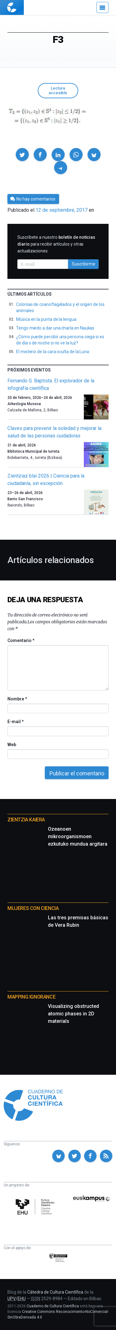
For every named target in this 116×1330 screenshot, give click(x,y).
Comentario (20, 640)
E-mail (15, 721)
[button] (22, 154)
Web (11, 744)
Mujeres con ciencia (32, 908)
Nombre (17, 698)
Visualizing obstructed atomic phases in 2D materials (73, 1013)
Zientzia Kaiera (26, 820)
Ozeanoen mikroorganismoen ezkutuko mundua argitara (77, 836)
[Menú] (103, 7)
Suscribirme (83, 263)
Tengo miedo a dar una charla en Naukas (55, 328)
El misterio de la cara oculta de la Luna (52, 351)
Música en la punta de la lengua (46, 319)
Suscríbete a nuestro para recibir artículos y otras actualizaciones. (56, 244)
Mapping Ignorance (31, 997)
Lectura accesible (58, 90)
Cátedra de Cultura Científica (55, 1292)
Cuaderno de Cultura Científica (53, 1306)
